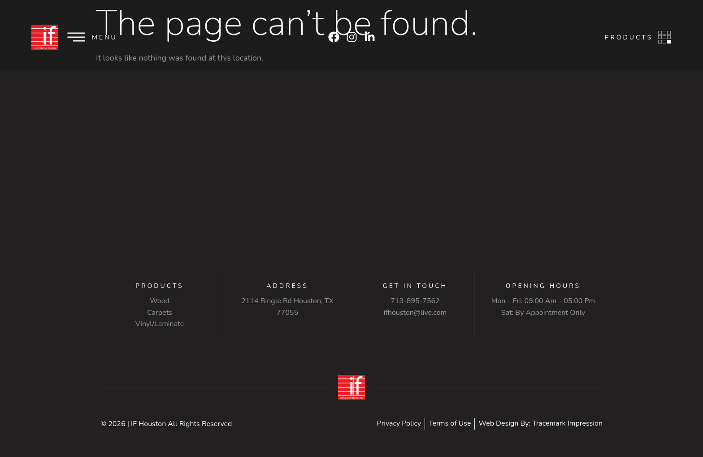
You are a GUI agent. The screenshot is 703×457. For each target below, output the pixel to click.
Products (629, 37)
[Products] (664, 37)
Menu (104, 37)
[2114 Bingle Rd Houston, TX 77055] (351, 191)
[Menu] (76, 37)
